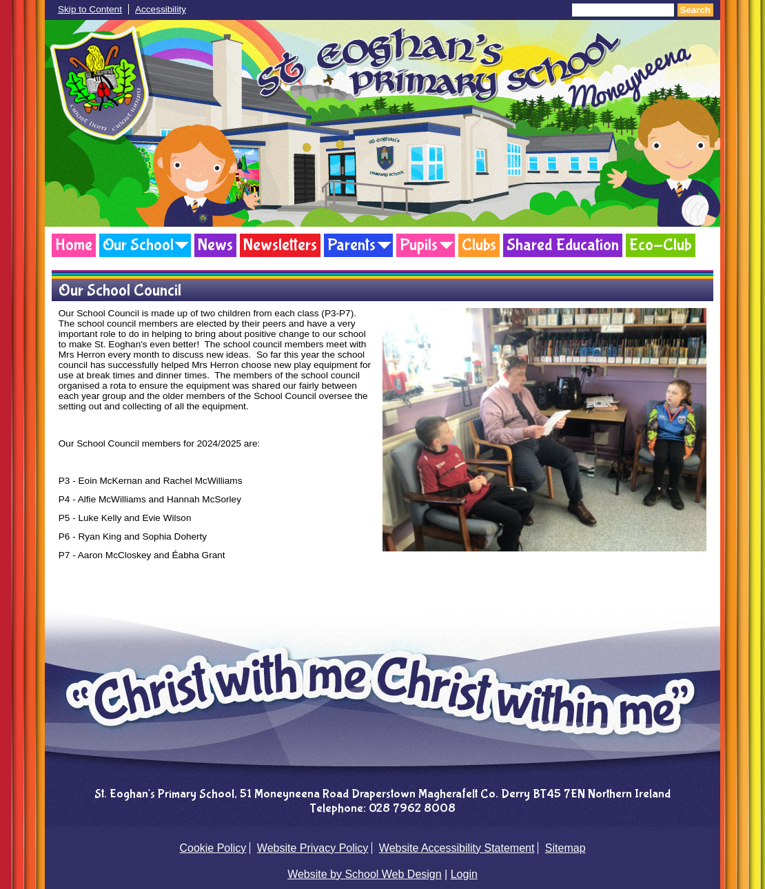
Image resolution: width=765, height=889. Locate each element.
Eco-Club (660, 245)
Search (695, 10)
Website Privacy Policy (313, 848)
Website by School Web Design (364, 874)
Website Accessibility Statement (457, 848)
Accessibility (160, 9)
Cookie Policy (212, 848)
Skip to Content (90, 9)
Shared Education (563, 245)
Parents (351, 245)
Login (464, 874)
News (215, 245)
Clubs (479, 245)
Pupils (419, 245)
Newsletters (280, 245)
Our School (138, 245)
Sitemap (565, 848)
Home (73, 245)
